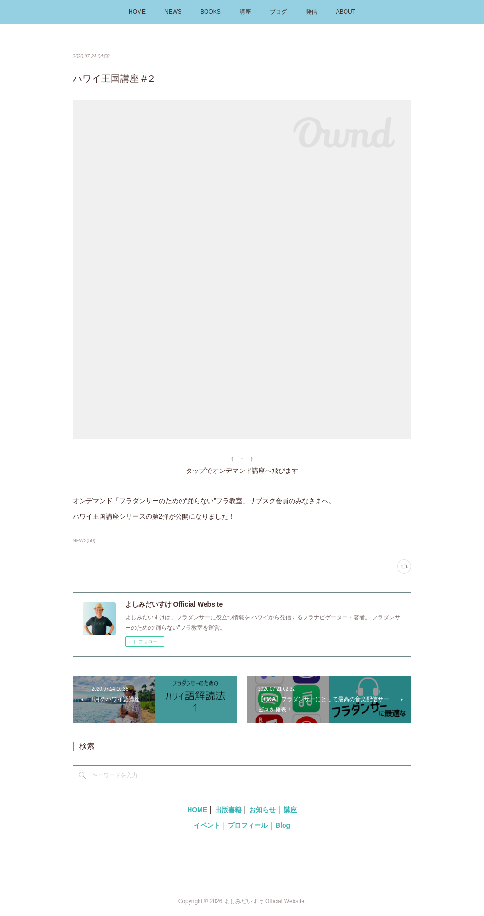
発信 (311, 12)
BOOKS (210, 12)
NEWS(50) (84, 540)
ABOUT (345, 12)
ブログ (278, 12)
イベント (207, 825)
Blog (283, 825)
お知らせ (262, 809)
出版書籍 (228, 809)
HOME (137, 12)
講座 (245, 12)
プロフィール (248, 825)
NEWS (173, 12)
